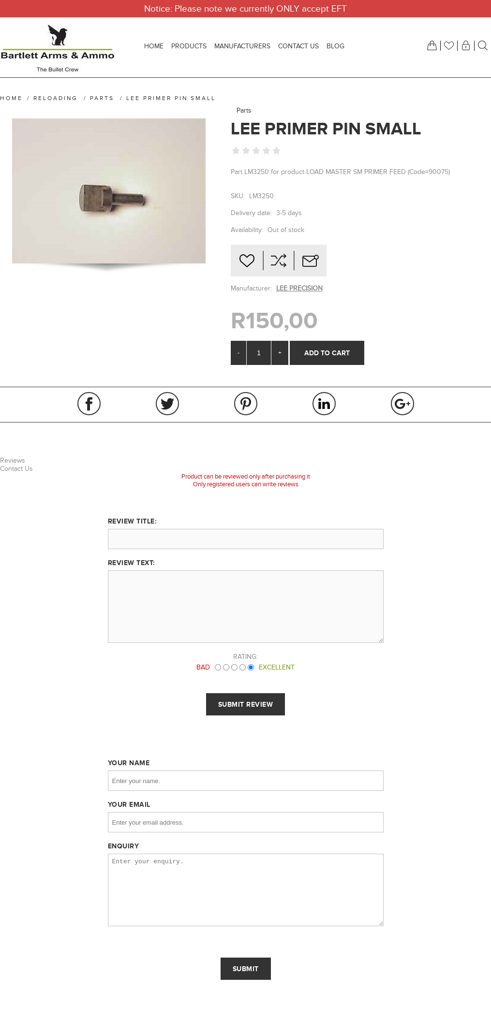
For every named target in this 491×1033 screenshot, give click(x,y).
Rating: (245, 657)
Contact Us (16, 469)
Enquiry (123, 846)
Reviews (12, 460)
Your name (129, 763)
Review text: (131, 563)
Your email (129, 804)
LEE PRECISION (299, 288)
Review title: (132, 521)
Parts (244, 110)
